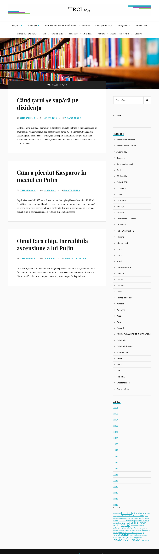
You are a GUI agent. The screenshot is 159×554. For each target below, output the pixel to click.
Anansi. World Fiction (126, 145)
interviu (144, 528)
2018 (115, 456)
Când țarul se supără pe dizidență (47, 103)
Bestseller (73, 33)
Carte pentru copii (103, 25)
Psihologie (32, 25)
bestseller (121, 534)
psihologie (117, 513)
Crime (119, 194)
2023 (115, 426)
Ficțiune (16, 25)
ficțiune (125, 525)
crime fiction (121, 516)
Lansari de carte (123, 267)
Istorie (119, 249)
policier (139, 533)
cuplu (144, 513)
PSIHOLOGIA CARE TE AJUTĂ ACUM (60, 25)
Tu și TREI (87, 33)
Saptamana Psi (142, 535)
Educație (86, 25)
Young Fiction (124, 25)
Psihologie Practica (124, 346)
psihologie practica (138, 518)
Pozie (118, 322)
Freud (148, 513)
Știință (119, 364)
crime (142, 516)
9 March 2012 (50, 190)
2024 (115, 419)
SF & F (119, 358)
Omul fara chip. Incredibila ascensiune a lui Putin (52, 244)
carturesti (133, 535)
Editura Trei (130, 522)
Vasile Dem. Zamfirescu (132, 516)
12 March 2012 (50, 118)
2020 (115, 444)
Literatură (120, 285)
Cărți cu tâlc (121, 176)
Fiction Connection (125, 231)
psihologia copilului (119, 528)
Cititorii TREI (57, 33)
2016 (115, 468)
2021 (115, 438)
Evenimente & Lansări (27, 33)
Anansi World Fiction (119, 33)
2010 (115, 505)
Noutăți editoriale (124, 297)
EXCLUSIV (121, 224)
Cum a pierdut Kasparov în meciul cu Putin (51, 175)
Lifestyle (138, 33)
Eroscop (120, 212)
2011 (115, 498)
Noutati (101, 33)
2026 (115, 407)
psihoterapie (145, 530)
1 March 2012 (50, 259)
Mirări (119, 291)
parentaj (115, 530)
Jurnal (119, 261)
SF (143, 533)
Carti (118, 170)
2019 (115, 450)
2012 (115, 492)
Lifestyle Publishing (134, 528)
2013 (115, 486)
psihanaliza (137, 513)
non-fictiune (117, 523)
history (138, 530)
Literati (119, 279)
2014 (115, 480)
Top (44, 33)
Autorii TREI (141, 25)
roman (126, 512)
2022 (115, 432)
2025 (115, 413)
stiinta (147, 518)
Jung (115, 516)
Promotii (120, 328)
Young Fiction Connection (141, 520)
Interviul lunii (122, 243)
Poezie (119, 316)
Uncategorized (72, 118)
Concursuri (121, 188)
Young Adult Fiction (124, 518)
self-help (141, 525)
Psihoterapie (122, 352)
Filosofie (120, 237)
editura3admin (28, 118)
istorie (115, 521)
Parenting (120, 310)
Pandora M (121, 303)
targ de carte (134, 525)
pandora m (145, 540)
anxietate (121, 530)
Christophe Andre (130, 530)
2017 (115, 462)
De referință (121, 200)
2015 (115, 474)
